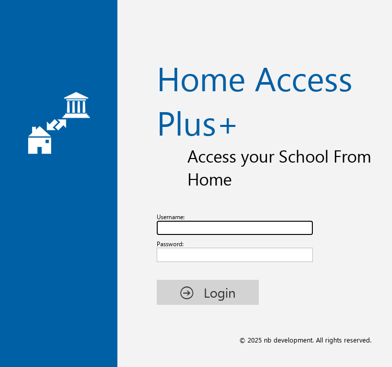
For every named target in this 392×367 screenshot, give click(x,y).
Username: (24, 65)
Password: (23, 97)
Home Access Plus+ (196, 31)
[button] (54, 148)
